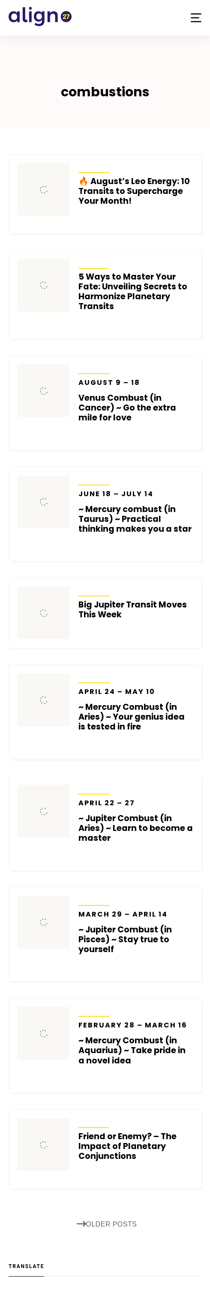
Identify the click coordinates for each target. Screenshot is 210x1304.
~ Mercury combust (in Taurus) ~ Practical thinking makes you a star (135, 512)
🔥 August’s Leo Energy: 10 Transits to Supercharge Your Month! (134, 191)
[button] (196, 18)
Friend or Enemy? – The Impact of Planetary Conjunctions (127, 1146)
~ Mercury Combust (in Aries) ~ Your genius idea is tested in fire (135, 710)
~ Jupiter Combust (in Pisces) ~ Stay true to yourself (135, 932)
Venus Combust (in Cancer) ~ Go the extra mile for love (135, 400)
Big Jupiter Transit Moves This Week (132, 609)
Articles (93, 263)
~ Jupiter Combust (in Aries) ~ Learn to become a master (135, 821)
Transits (94, 167)
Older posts (107, 1224)
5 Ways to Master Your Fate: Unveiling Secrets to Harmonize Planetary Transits (132, 291)
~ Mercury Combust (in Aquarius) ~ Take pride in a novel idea (135, 1043)
